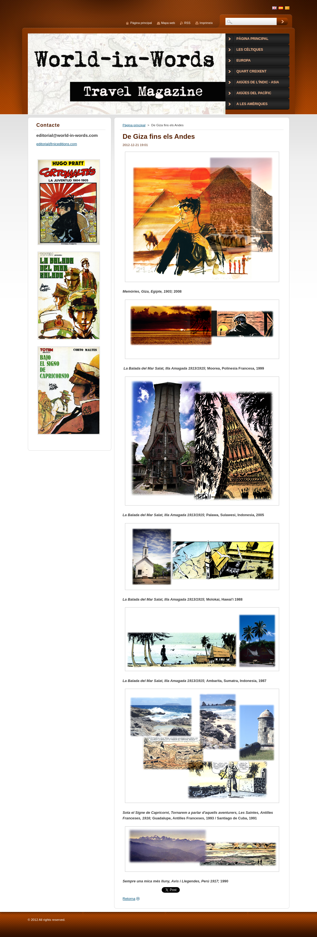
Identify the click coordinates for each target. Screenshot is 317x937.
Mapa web (168, 23)
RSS (187, 23)
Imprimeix (206, 23)
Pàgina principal (134, 125)
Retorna (129, 899)
